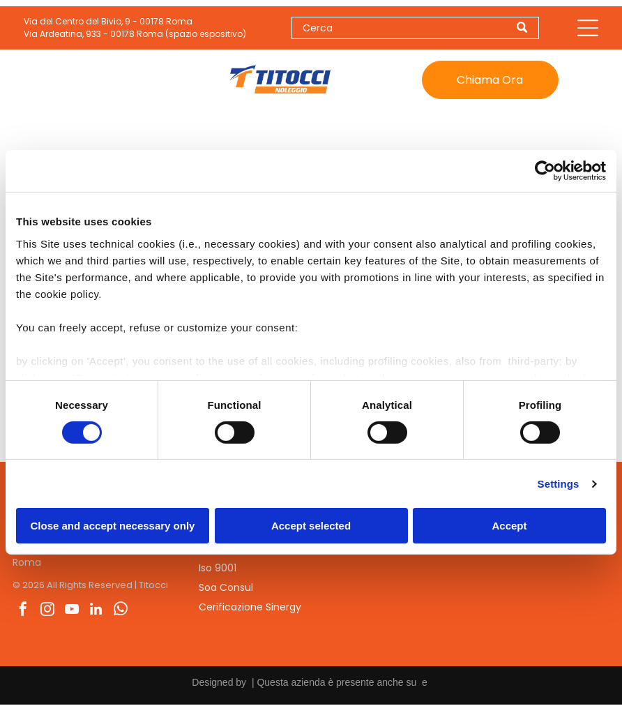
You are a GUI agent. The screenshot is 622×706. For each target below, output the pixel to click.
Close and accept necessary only (113, 526)
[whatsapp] (120, 611)
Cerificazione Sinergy (250, 608)
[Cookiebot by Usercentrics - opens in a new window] (545, 171)
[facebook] (23, 611)
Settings (558, 484)
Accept (509, 526)
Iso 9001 (217, 569)
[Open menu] (587, 28)
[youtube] (71, 611)
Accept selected (311, 526)
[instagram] (47, 611)
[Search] (415, 28)
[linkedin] (96, 611)
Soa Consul (226, 589)
